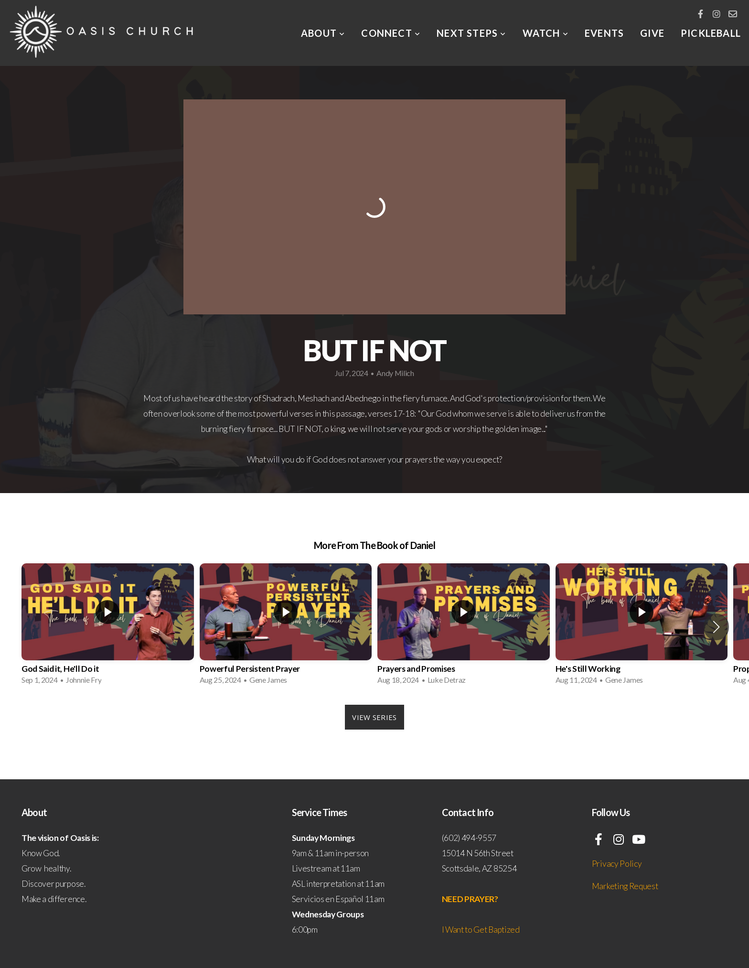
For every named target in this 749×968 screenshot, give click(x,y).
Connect (390, 33)
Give (652, 33)
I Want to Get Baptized (481, 930)
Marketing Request (625, 886)
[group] (107, 626)
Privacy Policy (617, 864)
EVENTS (604, 33)
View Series (374, 717)
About (323, 33)
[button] (716, 626)
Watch (545, 33)
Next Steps (471, 33)
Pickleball (711, 33)
